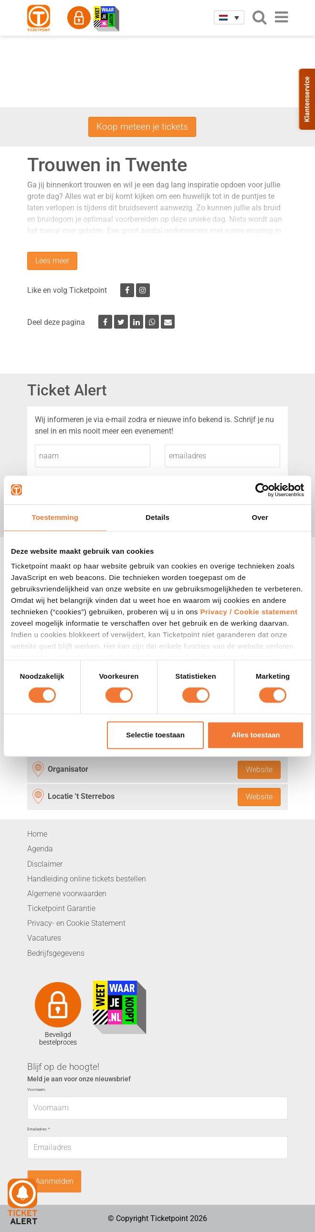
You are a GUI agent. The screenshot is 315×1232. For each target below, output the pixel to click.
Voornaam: (36, 1089)
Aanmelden (54, 1181)
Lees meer (52, 260)
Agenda (40, 848)
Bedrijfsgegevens (55, 953)
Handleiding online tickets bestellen (86, 878)
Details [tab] (157, 517)
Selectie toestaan (155, 735)
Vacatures (44, 937)
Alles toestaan (255, 735)
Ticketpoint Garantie (61, 908)
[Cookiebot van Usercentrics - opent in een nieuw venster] (262, 490)
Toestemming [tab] (55, 517)
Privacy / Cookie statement (249, 612)
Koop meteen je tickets (142, 126)
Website (259, 769)
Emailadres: (38, 1129)
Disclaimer (45, 864)
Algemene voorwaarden (66, 893)
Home (37, 834)
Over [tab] (260, 517)
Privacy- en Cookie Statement (76, 923)
